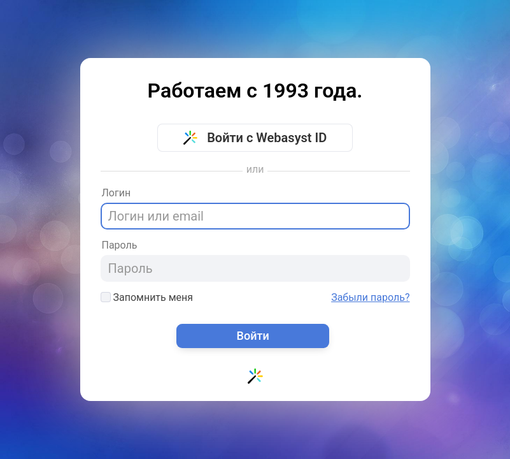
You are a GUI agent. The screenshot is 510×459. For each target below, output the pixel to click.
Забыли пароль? (370, 297)
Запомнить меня (147, 297)
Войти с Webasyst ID (255, 137)
